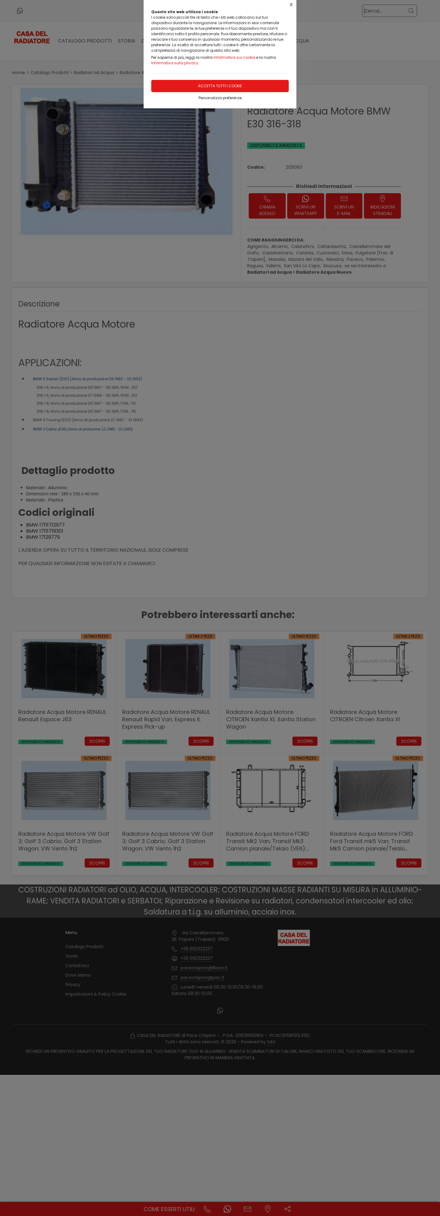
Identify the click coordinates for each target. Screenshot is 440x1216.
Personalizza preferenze (220, 97)
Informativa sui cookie (234, 57)
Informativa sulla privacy (174, 63)
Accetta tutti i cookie (220, 85)
